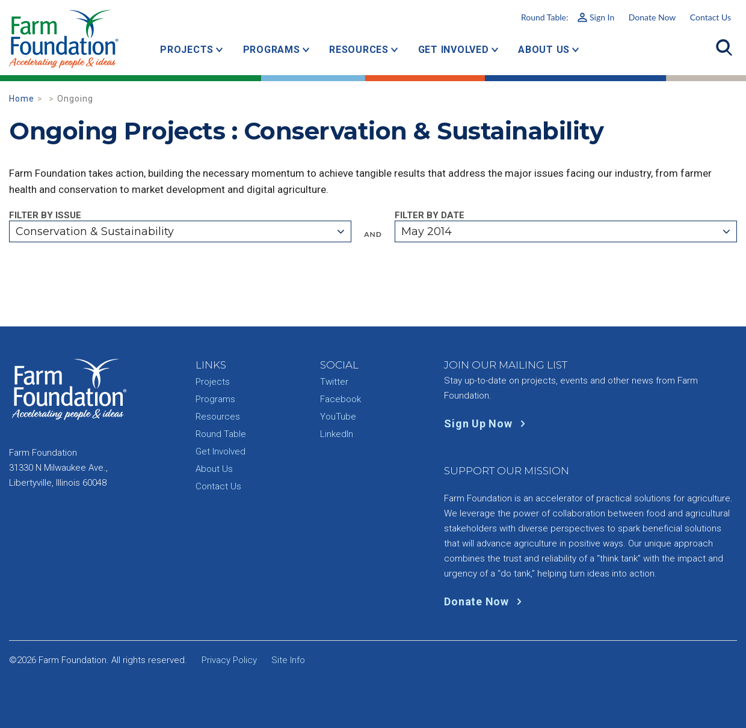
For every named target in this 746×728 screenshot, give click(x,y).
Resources (359, 49)
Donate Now (652, 17)
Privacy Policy (229, 660)
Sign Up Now (487, 423)
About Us (544, 49)
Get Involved (453, 49)
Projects (187, 49)
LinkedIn (336, 434)
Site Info (288, 660)
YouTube (338, 416)
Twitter (334, 381)
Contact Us (710, 17)
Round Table (221, 434)
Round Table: (567, 17)
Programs (271, 49)
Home (21, 98)
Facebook (340, 399)
